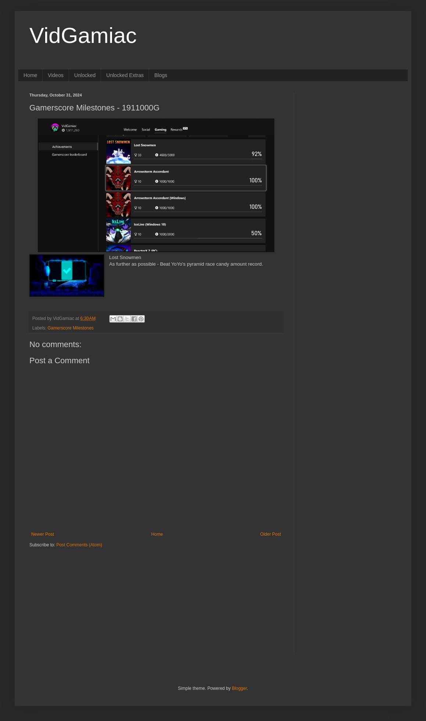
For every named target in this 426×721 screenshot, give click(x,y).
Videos (56, 75)
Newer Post (42, 534)
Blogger (239, 688)
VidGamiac (83, 35)
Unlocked (84, 75)
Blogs (160, 75)
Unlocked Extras (125, 75)
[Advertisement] (75, 594)
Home (30, 75)
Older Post (270, 534)
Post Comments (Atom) (79, 544)
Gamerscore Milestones (71, 328)
